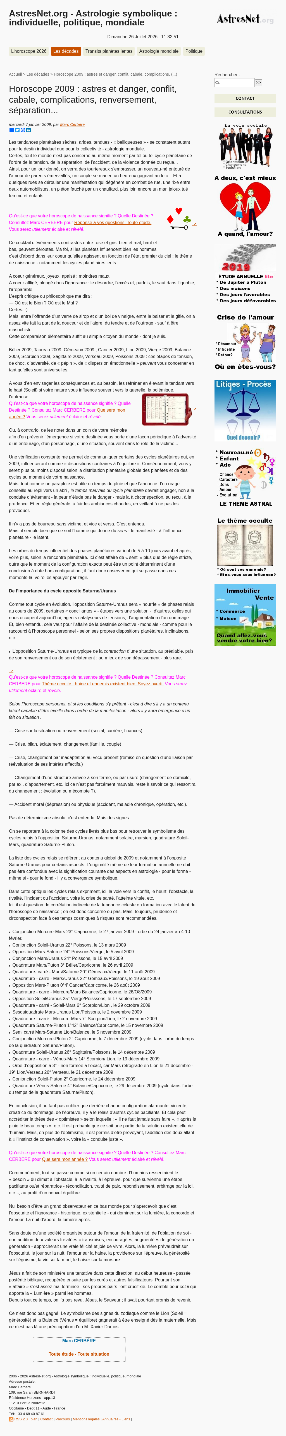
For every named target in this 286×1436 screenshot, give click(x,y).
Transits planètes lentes (108, 51)
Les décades (66, 51)
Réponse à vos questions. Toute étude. (112, 222)
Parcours (63, 1419)
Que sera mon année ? (65, 1159)
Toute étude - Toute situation (79, 1354)
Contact (46, 1419)
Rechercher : (227, 74)
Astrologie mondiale (159, 51)
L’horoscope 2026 (28, 51)
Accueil (15, 74)
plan (34, 1419)
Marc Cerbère (72, 124)
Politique (193, 51)
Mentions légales (86, 1419)
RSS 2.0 (18, 1419)
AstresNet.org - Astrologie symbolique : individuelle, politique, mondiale (93, 17)
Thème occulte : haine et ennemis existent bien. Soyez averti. (103, 683)
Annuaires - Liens (116, 1419)
